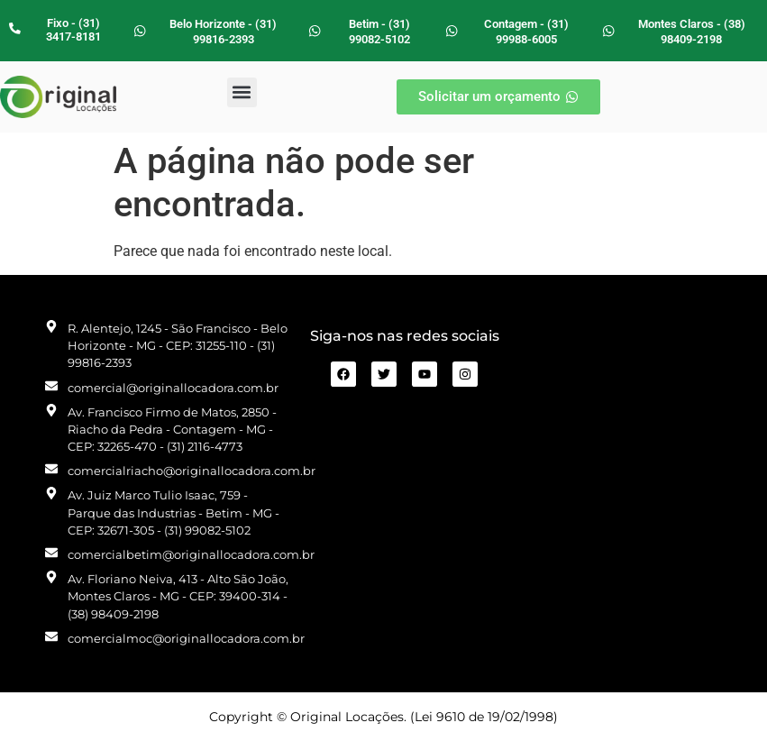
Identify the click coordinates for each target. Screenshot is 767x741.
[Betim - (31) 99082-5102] (314, 30)
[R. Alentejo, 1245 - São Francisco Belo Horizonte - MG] (616, 483)
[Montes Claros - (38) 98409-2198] (608, 30)
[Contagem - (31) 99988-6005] (451, 30)
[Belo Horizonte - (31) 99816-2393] (139, 30)
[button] (242, 92)
